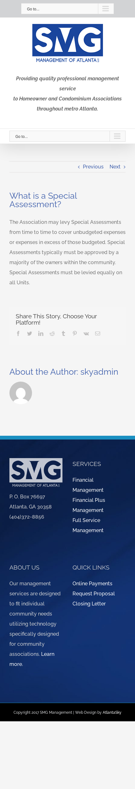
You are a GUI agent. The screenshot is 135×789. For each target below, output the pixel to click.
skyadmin (99, 372)
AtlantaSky (112, 712)
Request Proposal (94, 594)
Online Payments (92, 584)
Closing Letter (89, 604)
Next (115, 167)
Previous (93, 167)
